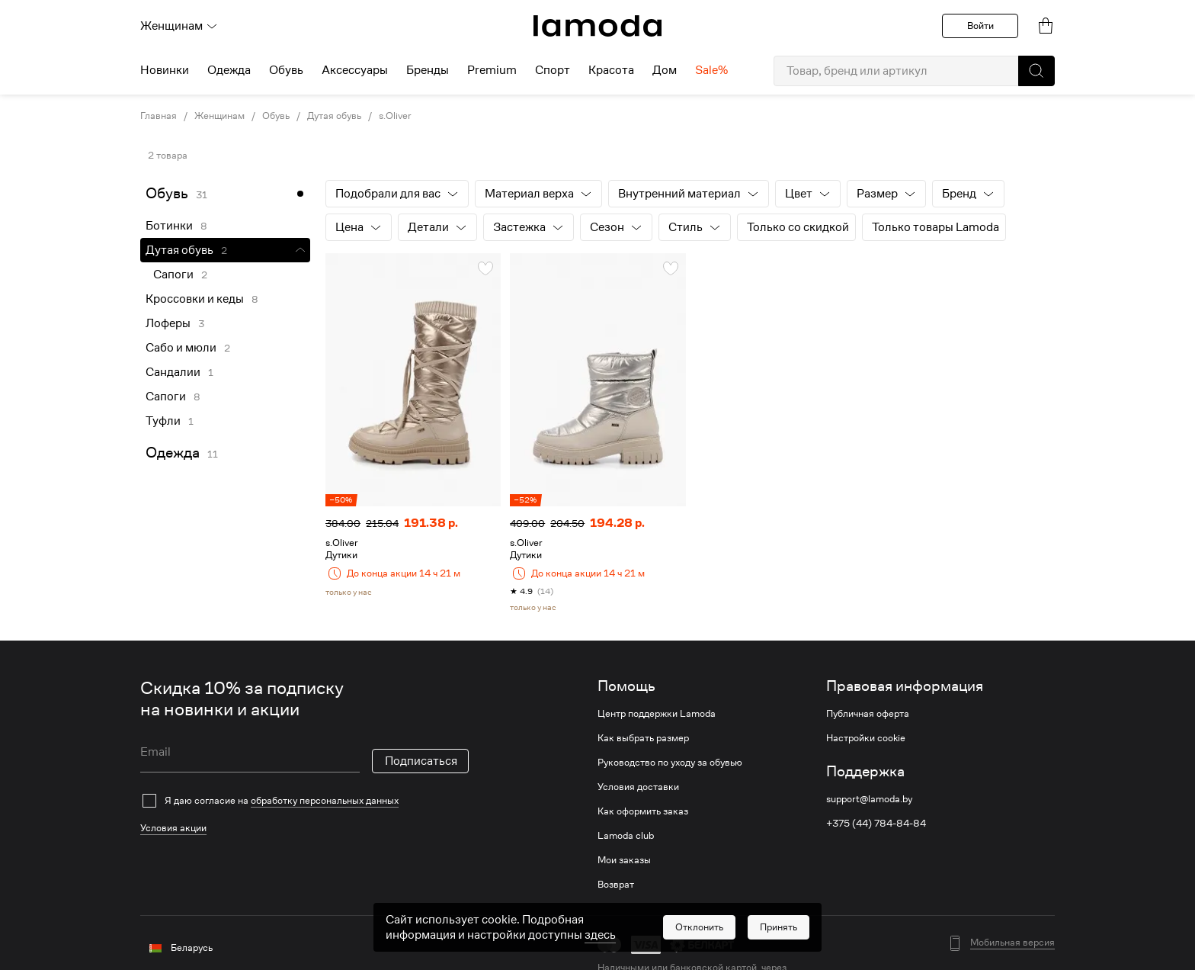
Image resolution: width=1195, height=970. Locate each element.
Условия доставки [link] (638, 787)
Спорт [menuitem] (552, 70)
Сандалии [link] (173, 372)
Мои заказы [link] (624, 860)
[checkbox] (304, 801)
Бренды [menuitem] (427, 70)
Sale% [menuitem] (711, 70)
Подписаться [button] (421, 761)
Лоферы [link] (168, 323)
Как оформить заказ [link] (643, 811)
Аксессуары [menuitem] (355, 70)
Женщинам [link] (219, 116)
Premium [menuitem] (492, 70)
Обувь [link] (276, 116)
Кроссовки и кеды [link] (195, 299)
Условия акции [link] (173, 827)
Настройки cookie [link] (865, 738)
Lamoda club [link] (626, 836)
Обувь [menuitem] (286, 70)
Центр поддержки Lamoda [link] (657, 714)
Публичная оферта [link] (867, 714)
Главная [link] (158, 116)
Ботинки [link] (169, 225)
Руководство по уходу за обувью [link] (670, 762)
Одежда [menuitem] (229, 70)
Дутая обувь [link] (334, 116)
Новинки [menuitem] (164, 70)
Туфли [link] (163, 421)
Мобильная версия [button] (1012, 942)
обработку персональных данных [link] (325, 800)
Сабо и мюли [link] (181, 347)
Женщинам (179, 26)
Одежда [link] (173, 452)
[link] (597, 26)
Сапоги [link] (173, 274)
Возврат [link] (616, 884)
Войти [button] (980, 25)
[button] (1036, 71)
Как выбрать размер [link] (643, 738)
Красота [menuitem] (611, 70)
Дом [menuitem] (664, 70)
